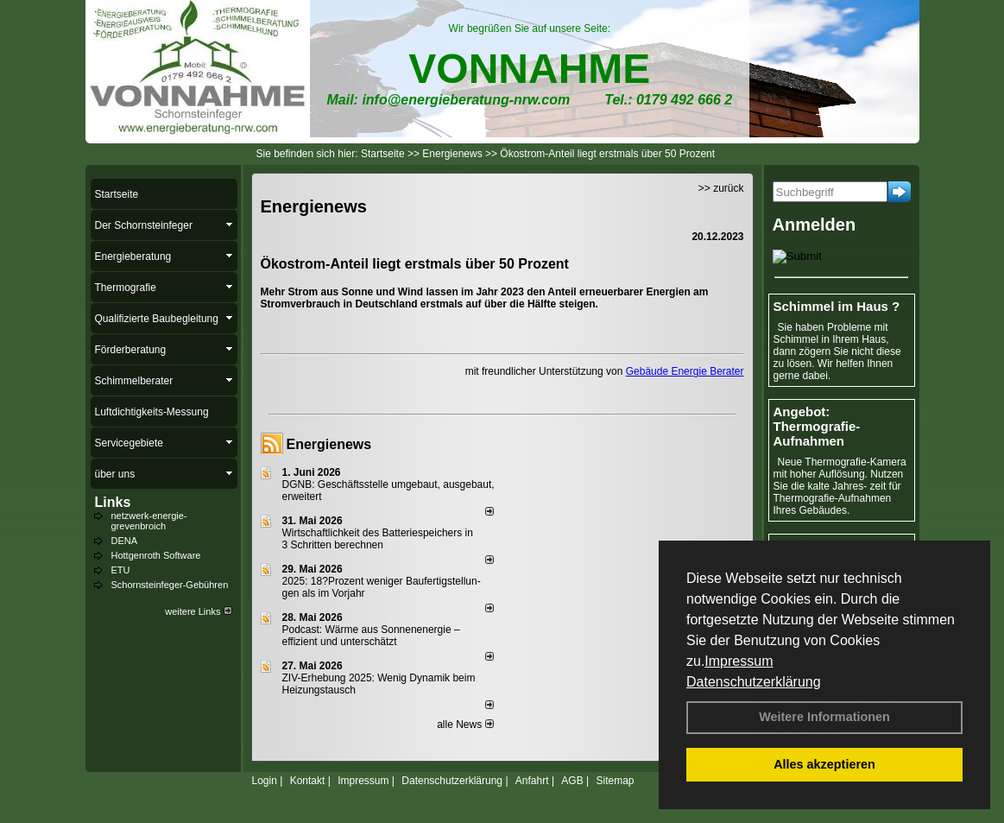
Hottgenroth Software (156, 555)
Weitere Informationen (824, 717)
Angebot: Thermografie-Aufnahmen (817, 426)
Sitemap (615, 781)
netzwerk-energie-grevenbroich (149, 520)
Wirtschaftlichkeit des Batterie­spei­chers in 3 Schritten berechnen (377, 539)
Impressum (738, 661)
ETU (120, 570)
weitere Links (198, 611)
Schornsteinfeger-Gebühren (170, 584)
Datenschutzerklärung (753, 681)
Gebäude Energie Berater (685, 371)
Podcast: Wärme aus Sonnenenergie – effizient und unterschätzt (371, 636)
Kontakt (307, 781)
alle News (465, 725)
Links (113, 502)
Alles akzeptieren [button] (824, 764)
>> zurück (721, 188)
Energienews (329, 444)
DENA (124, 540)
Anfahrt (532, 781)
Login (264, 781)
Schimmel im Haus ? (837, 306)
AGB (572, 781)
